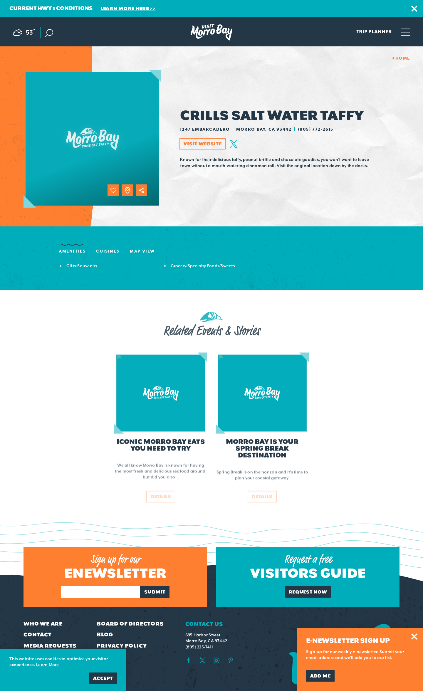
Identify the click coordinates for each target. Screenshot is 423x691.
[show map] (127, 190)
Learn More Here (124, 8)
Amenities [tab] (72, 251)
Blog (105, 634)
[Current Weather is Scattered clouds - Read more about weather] (27, 31)
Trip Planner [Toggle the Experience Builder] (374, 31)
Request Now (308, 592)
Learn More (47, 664)
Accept (103, 678)
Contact (38, 634)
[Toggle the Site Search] (49, 32)
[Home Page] (211, 32)
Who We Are (43, 624)
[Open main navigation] (405, 32)
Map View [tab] (142, 251)
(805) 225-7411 (199, 647)
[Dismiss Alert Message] (414, 8)
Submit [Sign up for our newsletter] (154, 592)
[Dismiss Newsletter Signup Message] (414, 636)
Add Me (320, 676)
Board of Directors (130, 624)
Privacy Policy (122, 646)
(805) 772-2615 (315, 129)
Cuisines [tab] (107, 251)
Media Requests (50, 646)
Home (402, 58)
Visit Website (202, 144)
